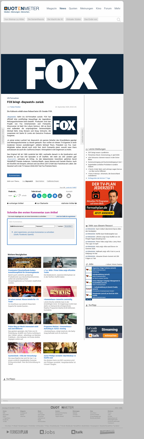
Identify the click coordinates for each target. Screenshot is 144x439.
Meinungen (86, 8)
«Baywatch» (12, 159)
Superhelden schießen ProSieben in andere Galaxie (103, 165)
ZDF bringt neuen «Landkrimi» (98, 152)
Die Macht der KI (55, 19)
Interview (22, 416)
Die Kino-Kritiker (94, 414)
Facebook (5, 420)
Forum (108, 8)
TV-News (40, 413)
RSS (4, 413)
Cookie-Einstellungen (114, 421)
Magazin (52, 8)
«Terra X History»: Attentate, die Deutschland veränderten (104, 174)
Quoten (73, 8)
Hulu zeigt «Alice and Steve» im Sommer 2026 (101, 247)
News (63, 8)
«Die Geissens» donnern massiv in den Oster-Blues (104, 158)
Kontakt (110, 416)
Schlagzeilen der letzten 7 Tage (99, 178)
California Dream (53, 181)
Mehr (117, 8)
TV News (47, 426)
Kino (98, 8)
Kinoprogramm (94, 426)
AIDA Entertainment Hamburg (101, 270)
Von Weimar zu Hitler (14, 19)
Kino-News (93, 413)
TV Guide (62, 426)
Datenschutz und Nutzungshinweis (113, 418)
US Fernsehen (40, 426)
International (41, 418)
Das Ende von (90, 19)
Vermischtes (41, 414)
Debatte (75, 413)
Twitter (5, 421)
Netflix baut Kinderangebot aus (101, 234)
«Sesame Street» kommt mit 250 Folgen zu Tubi (102, 257)
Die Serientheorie (36, 19)
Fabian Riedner (15, 107)
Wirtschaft (40, 416)
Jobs (109, 414)
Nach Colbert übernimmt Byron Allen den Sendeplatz (103, 230)
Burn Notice (40, 181)
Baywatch (28, 181)
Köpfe (39, 420)
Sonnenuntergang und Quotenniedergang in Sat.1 (105, 162)
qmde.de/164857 (71, 187)
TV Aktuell (15, 426)
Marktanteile (58, 414)
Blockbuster (69, 426)
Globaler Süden (73, 19)
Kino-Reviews (76, 416)
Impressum (111, 423)
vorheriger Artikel (15, 203)
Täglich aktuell (59, 416)
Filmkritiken (32, 426)
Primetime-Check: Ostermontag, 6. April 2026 (103, 155)
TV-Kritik (75, 414)
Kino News (8, 426)
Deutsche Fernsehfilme (106, 426)
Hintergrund (23, 413)
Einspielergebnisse (95, 416)
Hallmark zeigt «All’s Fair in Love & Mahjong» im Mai (102, 252)
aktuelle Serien (86, 426)
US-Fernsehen (42, 421)
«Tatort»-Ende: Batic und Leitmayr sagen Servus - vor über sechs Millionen (105, 170)
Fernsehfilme (77, 426)
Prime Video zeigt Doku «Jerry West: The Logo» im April (103, 243)
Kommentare (14, 175)
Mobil (4, 416)
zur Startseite (41, 203)
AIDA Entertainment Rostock (103, 282)
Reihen (22, 414)
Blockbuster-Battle (95, 418)
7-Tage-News (6, 418)
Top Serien (116, 426)
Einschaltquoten (54, 426)
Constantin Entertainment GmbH (102, 289)
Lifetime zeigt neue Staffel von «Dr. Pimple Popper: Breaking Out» (102, 238)
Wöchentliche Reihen (61, 413)
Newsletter (6, 414)
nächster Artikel (69, 203)
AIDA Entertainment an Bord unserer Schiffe (98, 276)
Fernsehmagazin (23, 426)
